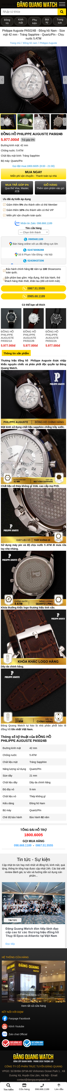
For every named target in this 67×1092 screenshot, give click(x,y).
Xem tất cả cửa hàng (33, 1005)
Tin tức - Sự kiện (33, 859)
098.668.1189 (22, 845)
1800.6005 (33, 166)
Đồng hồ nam (30, 43)
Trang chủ (15, 43)
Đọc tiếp (11, 943)
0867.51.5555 (44, 845)
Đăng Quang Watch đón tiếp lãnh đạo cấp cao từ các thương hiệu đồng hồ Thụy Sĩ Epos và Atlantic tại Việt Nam (32, 932)
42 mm (33, 748)
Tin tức (12, 920)
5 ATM (32, 755)
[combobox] (33, 232)
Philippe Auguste (48, 43)
